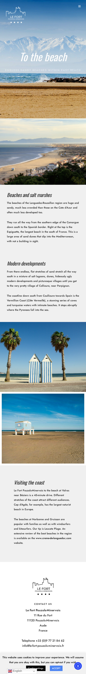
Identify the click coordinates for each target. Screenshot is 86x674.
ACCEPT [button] (56, 668)
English (15, 671)
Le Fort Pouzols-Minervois (28, 490)
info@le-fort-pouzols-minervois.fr (43, 646)
